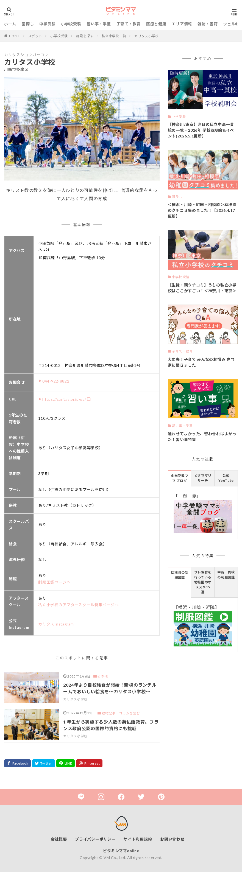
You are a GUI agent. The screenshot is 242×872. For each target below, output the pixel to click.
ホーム (10, 23)
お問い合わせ (172, 839)
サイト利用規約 (138, 839)
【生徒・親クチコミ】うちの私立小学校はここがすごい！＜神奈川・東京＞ (202, 288)
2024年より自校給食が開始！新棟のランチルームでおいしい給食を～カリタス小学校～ (109, 688)
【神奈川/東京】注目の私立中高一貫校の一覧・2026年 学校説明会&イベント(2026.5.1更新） (201, 130)
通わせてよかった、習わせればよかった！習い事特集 (202, 436)
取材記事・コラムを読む (121, 713)
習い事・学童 (99, 23)
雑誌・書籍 (208, 23)
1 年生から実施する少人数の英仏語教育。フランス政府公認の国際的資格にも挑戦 (110, 725)
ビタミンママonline (121, 850)
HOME (14, 36)
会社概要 (59, 839)
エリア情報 (182, 23)
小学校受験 (71, 23)
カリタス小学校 (146, 36)
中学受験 (47, 23)
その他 (102, 676)
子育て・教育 (128, 23)
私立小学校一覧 (114, 36)
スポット (35, 36)
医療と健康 (156, 23)
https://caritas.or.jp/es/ (64, 399)
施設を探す (85, 36)
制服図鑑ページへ (54, 582)
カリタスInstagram (56, 624)
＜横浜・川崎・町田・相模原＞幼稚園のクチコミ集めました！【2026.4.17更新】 (202, 210)
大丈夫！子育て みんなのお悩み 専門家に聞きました (201, 362)
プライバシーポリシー (95, 839)
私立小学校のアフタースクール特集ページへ (78, 604)
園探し (28, 23)
